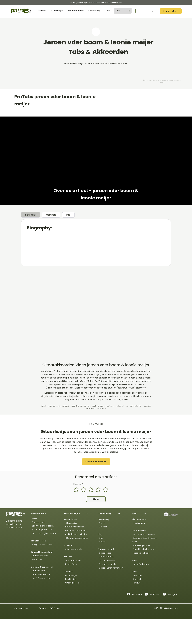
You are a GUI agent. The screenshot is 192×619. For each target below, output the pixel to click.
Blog (100, 534)
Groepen (102, 526)
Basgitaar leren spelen (42, 544)
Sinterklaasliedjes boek (143, 549)
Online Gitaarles (106, 556)
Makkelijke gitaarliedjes (75, 534)
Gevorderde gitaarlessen (43, 533)
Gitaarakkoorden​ (39, 555)
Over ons (137, 575)
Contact (136, 579)
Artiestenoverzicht (73, 549)
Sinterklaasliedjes (73, 582)
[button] (41, 10)
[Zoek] (119, 10)
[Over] (146, 513)
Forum (101, 523)
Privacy (42, 608)
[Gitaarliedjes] (79, 513)
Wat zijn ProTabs (72, 560)
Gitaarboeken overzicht (143, 534)
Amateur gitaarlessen (41, 529)
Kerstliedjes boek (140, 553)
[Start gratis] (171, 11)
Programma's (38, 522)
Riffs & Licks (36, 559)
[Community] (112, 513)
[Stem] (96, 499)
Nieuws (102, 541)
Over (134, 571)
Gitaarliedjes (71, 523)
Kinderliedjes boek (141, 545)
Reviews (136, 582)
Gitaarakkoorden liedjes (76, 538)
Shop (134, 560)
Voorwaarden (21, 608)
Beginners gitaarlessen (42, 526)
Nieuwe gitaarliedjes (74, 526)
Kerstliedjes (70, 579)
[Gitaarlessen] (45, 513)
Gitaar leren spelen (107, 564)
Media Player (71, 564)
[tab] (30, 215)
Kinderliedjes (70, 575)
